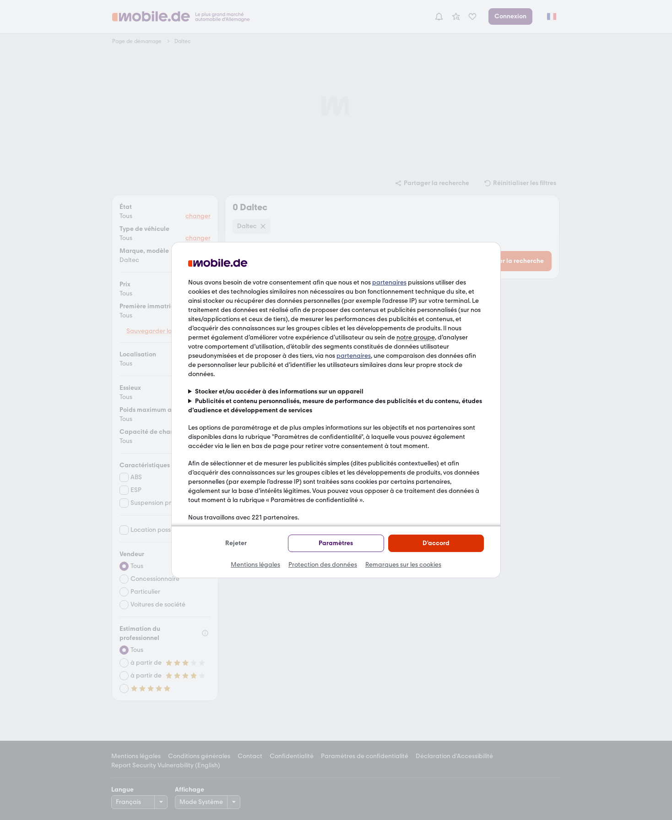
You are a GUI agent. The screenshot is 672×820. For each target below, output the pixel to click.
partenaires (389, 282)
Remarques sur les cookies (403, 565)
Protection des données (322, 565)
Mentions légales (255, 565)
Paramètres (336, 543)
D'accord (436, 543)
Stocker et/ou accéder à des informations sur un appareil (279, 391)
